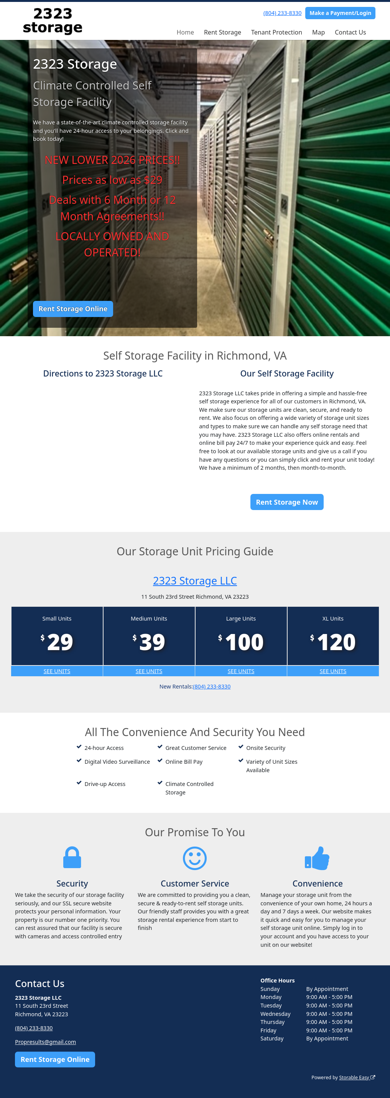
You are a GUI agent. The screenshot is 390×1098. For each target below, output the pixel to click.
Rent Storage (222, 32)
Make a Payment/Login (340, 13)
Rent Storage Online (72, 308)
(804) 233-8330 (282, 13)
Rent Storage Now (287, 502)
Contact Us (350, 32)
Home (185, 32)
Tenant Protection (276, 32)
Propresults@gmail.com (46, 1041)
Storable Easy (356, 1077)
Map (318, 32)
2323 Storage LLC (195, 580)
